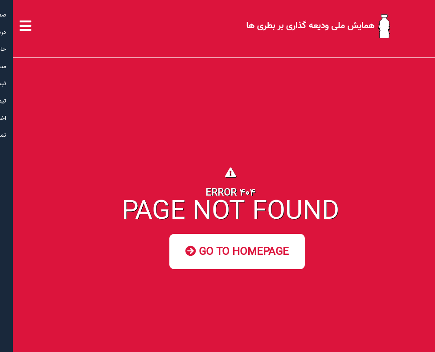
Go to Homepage (224, 252)
